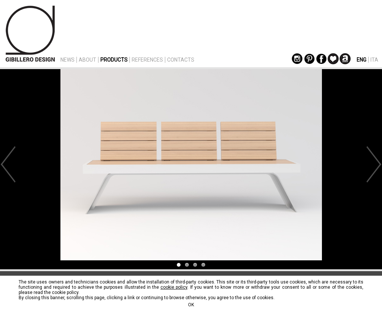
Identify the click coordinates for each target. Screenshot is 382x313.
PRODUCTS (114, 60)
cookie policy (173, 287)
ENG (361, 60)
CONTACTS (180, 60)
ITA (374, 60)
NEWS (67, 60)
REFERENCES (147, 60)
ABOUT (87, 60)
